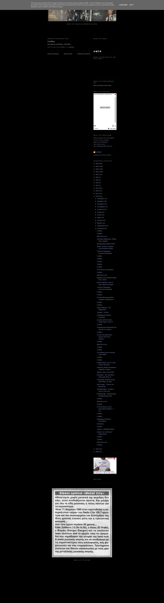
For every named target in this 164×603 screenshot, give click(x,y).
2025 (97, 166)
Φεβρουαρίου (101, 226)
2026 (97, 163)
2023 (97, 172)
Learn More (123, 5)
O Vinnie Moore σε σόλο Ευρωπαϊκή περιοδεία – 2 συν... (105, 409)
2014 (97, 185)
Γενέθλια (99, 231)
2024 (97, 169)
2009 (97, 449)
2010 (97, 196)
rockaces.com (100, 144)
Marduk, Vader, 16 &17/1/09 (105, 372)
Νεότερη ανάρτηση (53, 54)
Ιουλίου (99, 212)
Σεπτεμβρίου (101, 206)
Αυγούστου (100, 209)
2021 (97, 177)
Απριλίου (100, 220)
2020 (97, 180)
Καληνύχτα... (101, 424)
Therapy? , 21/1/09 (102, 312)
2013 (97, 188)
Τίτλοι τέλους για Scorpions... (105, 269)
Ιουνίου (99, 215)
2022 (97, 174)
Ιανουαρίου (100, 228)
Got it (131, 5)
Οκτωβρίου (100, 204)
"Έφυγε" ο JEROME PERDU (105, 429)
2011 (97, 193)
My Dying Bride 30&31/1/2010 (106, 244)
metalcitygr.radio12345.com (104, 146)
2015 (97, 182)
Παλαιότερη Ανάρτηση (83, 54)
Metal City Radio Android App (102, 85)
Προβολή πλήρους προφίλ (102, 155)
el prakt (99, 152)
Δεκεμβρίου (101, 198)
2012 (97, 191)
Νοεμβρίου (100, 201)
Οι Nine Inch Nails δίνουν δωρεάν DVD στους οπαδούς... (104, 337)
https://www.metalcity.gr (100, 142)
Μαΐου (99, 217)
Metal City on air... (102, 236)
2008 (97, 451)
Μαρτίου (100, 223)
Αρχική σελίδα (68, 54)
